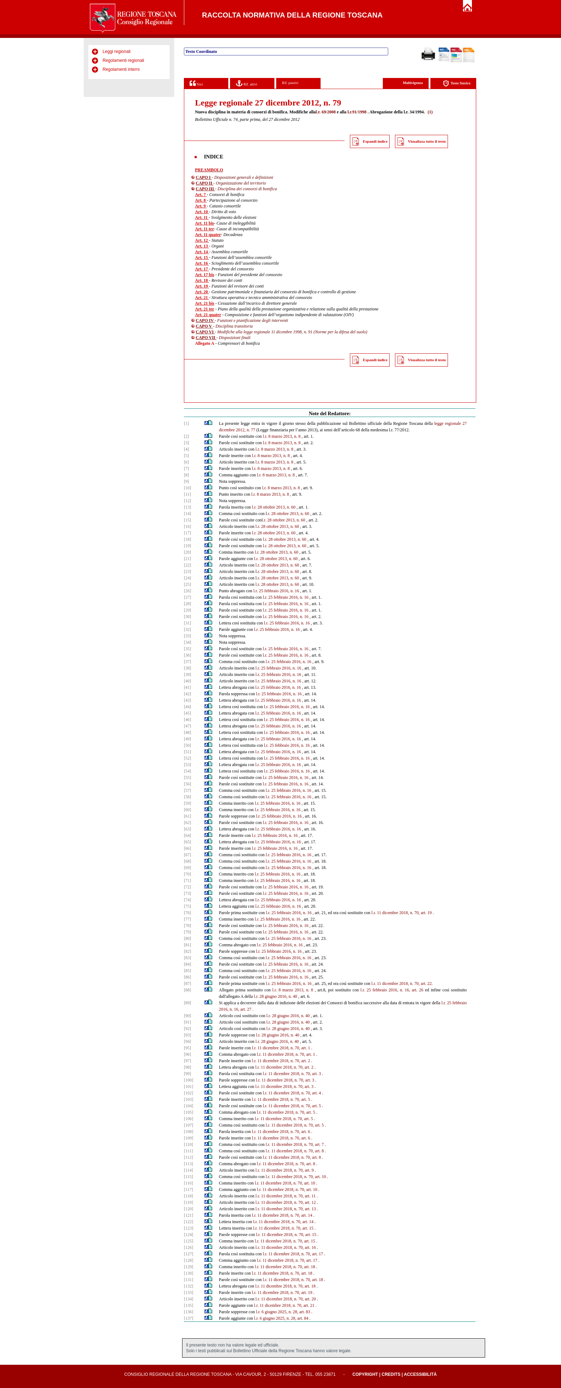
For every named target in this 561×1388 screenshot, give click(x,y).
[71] (187, 880)
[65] (187, 841)
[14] (187, 513)
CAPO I (204, 177)
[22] (187, 565)
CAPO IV (205, 320)
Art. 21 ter (204, 309)
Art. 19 (202, 286)
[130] (188, 1273)
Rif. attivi (246, 83)
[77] (187, 919)
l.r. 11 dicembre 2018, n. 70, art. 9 (284, 1170)
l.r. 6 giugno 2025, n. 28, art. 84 (281, 1318)
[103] (188, 1099)
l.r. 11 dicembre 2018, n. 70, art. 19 (401, 912)
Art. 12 (202, 240)
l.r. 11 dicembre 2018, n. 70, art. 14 (282, 1215)
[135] (188, 1305)
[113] (188, 1163)
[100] (188, 1080)
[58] (187, 796)
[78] (187, 925)
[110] (188, 1144)
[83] (187, 957)
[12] (187, 500)
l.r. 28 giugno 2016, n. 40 (275, 996)
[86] (187, 977)
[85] (187, 970)
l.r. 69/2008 (326, 111)
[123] (188, 1228)
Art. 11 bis (204, 223)
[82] (187, 951)
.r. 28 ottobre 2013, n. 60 (288, 513)
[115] (188, 1176)
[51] (187, 751)
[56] (187, 783)
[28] (187, 603)
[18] (187, 539)
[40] (187, 680)
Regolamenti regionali (123, 60)
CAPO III (205, 188)
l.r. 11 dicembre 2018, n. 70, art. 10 (295, 1176)
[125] (188, 1241)
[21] (187, 558)
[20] (187, 552)
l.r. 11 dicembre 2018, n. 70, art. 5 (281, 1099)
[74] (187, 899)
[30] (187, 616)
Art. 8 (201, 200)
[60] (187, 809)
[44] (187, 706)
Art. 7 (201, 194)
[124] (188, 1234)
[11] (187, 494)
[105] (188, 1112)
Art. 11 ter (204, 228)
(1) (430, 111)
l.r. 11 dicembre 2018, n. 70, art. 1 (281, 1047)
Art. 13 (202, 246)
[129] (188, 1266)
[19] (187, 545)
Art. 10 (202, 211)
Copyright (365, 1374)
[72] (187, 886)
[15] (187, 520)
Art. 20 (202, 291)
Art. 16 (202, 263)
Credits (390, 1374)
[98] (187, 1067)
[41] (187, 687)
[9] (186, 481)
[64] (187, 835)
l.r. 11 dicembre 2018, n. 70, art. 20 (285, 1298)
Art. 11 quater (208, 234)
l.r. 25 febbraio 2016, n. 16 (276, 590)
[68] (187, 861)
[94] (187, 1041)
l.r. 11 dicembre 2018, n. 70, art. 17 (293, 1253)
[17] (187, 532)
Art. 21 (202, 297)
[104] (188, 1105)
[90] (187, 1015)
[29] (187, 610)
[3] (186, 442)
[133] (188, 1292)
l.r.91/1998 (356, 111)
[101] (188, 1086)
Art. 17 (202, 268)
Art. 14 (202, 251)
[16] (187, 526)
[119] (188, 1202)
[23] (187, 571)
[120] (188, 1208)
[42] (187, 693)
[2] (186, 436)
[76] (187, 912)
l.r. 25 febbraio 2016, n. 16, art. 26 (391, 989)
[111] (188, 1150)
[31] (187, 623)
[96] (187, 1054)
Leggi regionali (117, 51)
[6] (186, 462)
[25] (187, 584)
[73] (187, 893)
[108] (188, 1131)
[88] (187, 989)
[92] (187, 1028)
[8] (186, 474)
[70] (187, 874)
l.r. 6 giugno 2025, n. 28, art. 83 (283, 1311)
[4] (186, 449)
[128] (188, 1260)
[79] (187, 932)
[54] (187, 771)
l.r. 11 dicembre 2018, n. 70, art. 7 (294, 1144)
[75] (187, 906)
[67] (187, 854)
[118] (188, 1195)
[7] (186, 468)
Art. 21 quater (208, 314)
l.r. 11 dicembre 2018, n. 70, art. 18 (285, 1266)
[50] (187, 745)
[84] (187, 964)
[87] (187, 983)
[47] (187, 726)
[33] (187, 635)
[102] (188, 1092)
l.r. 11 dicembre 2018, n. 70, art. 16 (285, 1247)
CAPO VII (206, 337)
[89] (187, 1002)
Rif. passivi (290, 83)
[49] (187, 738)
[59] (187, 803)
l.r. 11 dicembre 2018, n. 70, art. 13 (285, 1208)
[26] (187, 590)
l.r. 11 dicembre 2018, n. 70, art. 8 (294, 1150)
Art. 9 (201, 206)
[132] (188, 1286)
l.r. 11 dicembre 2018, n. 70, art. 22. (402, 983)
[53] (187, 764)
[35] (187, 648)
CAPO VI (205, 331)
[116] (188, 1183)
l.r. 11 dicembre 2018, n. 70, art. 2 (281, 1060)
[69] (187, 867)
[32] (187, 629)
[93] (187, 1035)
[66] (187, 848)
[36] (187, 655)
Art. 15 (202, 257)
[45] (187, 713)
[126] (188, 1247)
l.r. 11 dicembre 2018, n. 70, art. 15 (283, 1228)
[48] (187, 732)
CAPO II (204, 183)
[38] (187, 668)
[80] (187, 938)
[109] (188, 1138)
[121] (188, 1215)
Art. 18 (202, 280)
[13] (187, 507)
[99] (187, 1073)
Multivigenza (413, 83)
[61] (187, 816)
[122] (188, 1221)
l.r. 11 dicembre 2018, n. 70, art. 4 (292, 1092)
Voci (196, 83)
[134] (188, 1298)
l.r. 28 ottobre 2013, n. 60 (274, 507)
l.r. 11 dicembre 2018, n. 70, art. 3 (292, 1073)
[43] (187, 700)
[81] (187, 944)
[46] (187, 719)
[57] (187, 790)
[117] (188, 1189)
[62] (187, 822)
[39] (187, 674)
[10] (187, 487)
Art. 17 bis (204, 274)
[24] (187, 577)
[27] (187, 597)
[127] (188, 1253)
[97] (187, 1060)
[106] (188, 1118)
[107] (188, 1125)
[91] (187, 1022)
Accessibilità (420, 1374)
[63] (187, 829)
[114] (188, 1170)
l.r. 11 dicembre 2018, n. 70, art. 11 (285, 1195)
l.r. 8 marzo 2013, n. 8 (282, 436)
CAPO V (204, 326)
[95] (187, 1047)
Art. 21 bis (204, 303)
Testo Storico (456, 83)
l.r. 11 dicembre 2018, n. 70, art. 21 (284, 1305)
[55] (187, 777)
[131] (188, 1279)
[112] (188, 1157)
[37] (187, 661)
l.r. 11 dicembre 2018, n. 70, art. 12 (285, 1202)
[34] (187, 642)
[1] (186, 423)
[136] (188, 1311)
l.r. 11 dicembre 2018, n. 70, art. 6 (281, 1131)
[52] (187, 758)
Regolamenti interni (121, 69)
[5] (186, 455)
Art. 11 (202, 217)
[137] (188, 1318)
